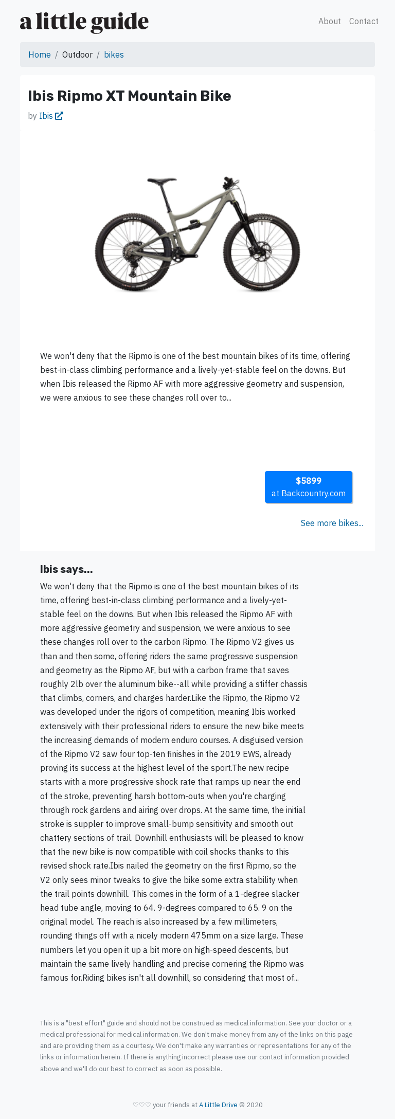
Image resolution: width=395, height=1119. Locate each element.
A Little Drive (218, 1104)
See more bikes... (332, 523)
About (329, 21)
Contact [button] (364, 21)
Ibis (51, 116)
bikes (114, 54)
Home (39, 54)
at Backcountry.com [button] (309, 487)
